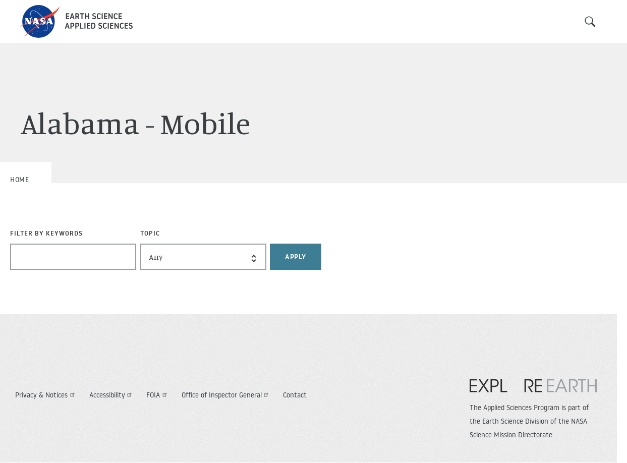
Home (19, 179)
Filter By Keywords (46, 233)
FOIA (157, 394)
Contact (295, 394)
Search (590, 21)
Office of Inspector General (226, 394)
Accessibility (112, 394)
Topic (150, 233)
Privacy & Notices (46, 394)
